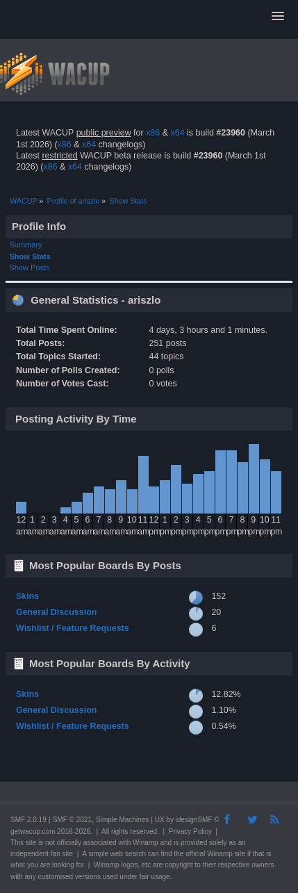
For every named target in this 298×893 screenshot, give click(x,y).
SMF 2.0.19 (28, 820)
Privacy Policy (190, 831)
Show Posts (30, 267)
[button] (278, 16)
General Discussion (56, 612)
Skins (27, 596)
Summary (26, 244)
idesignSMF (194, 820)
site (31, 842)
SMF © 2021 (72, 820)
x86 (153, 133)
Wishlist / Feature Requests (72, 628)
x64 (177, 133)
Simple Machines (122, 820)
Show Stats (30, 256)
